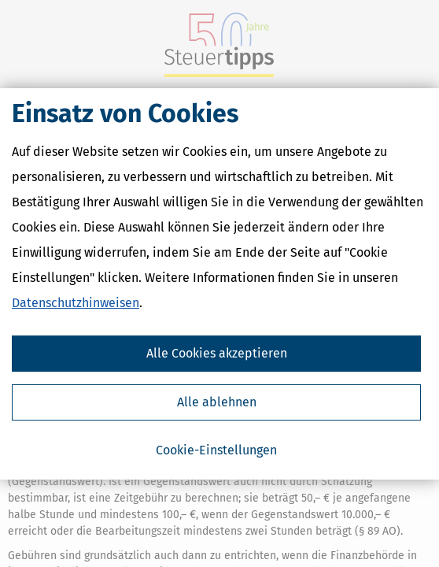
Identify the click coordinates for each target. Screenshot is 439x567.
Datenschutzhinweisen (75, 302)
